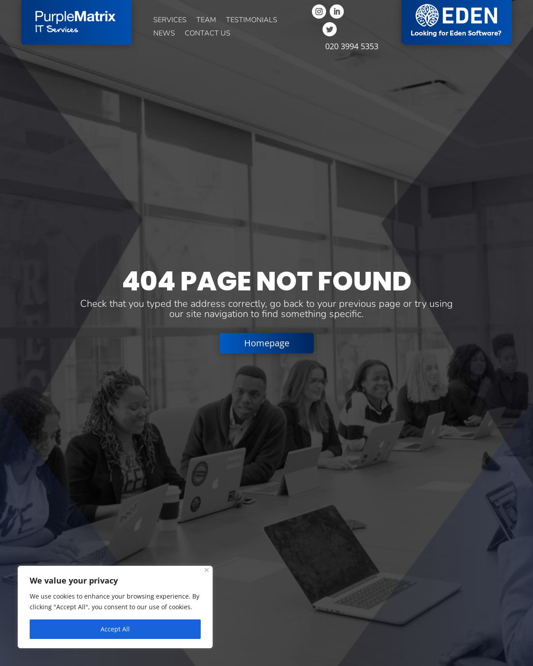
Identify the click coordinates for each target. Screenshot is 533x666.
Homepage (266, 343)
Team (206, 21)
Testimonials (251, 21)
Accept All (115, 629)
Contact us (207, 34)
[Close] (207, 570)
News (164, 34)
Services (170, 21)
